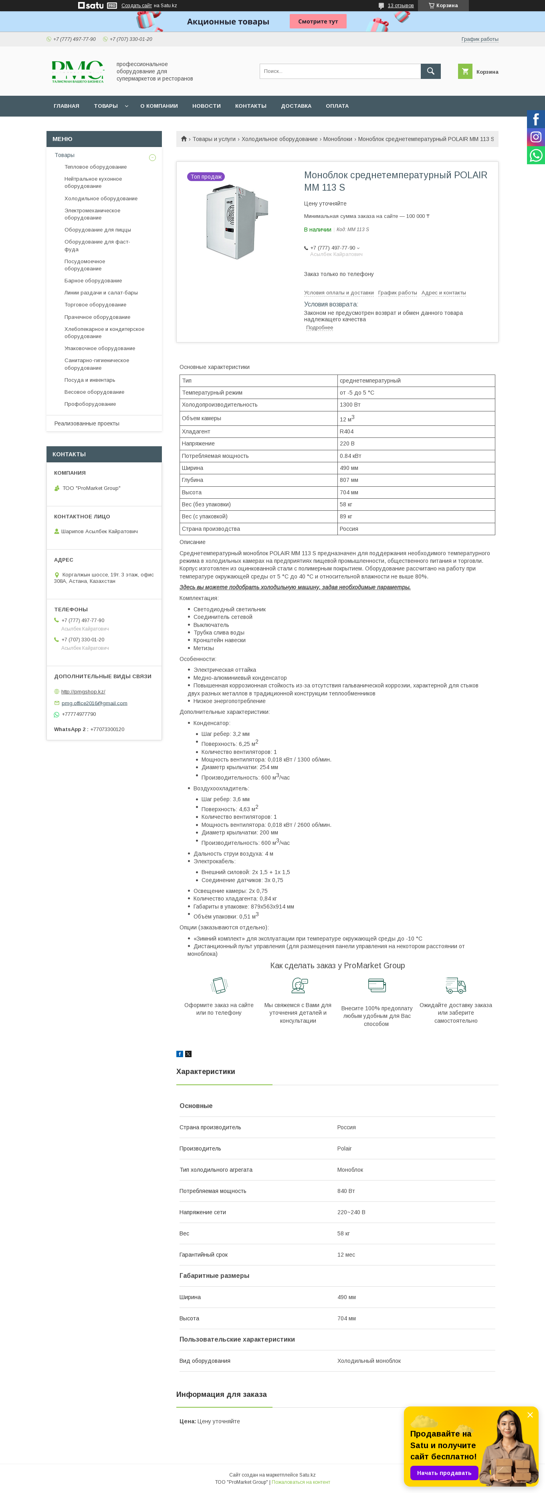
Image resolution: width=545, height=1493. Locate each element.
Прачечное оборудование (97, 317)
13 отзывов (401, 5)
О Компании (159, 106)
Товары (106, 106)
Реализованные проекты (86, 423)
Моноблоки (337, 139)
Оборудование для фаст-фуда (97, 245)
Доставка (296, 106)
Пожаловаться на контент (301, 1482)
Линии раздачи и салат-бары (101, 293)
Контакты (250, 106)
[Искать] (431, 71)
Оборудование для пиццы (98, 230)
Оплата (337, 106)
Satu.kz (307, 1475)
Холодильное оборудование (280, 139)
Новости (206, 106)
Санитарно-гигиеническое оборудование (97, 364)
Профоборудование (90, 404)
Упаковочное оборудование (100, 348)
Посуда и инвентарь (90, 380)
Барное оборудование (93, 281)
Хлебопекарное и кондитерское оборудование (104, 332)
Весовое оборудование (94, 392)
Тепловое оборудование (96, 167)
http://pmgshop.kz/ (83, 692)
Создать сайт (136, 5)
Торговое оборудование (95, 305)
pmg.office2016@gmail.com (94, 703)
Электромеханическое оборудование (92, 214)
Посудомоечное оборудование (85, 265)
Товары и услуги (214, 139)
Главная (66, 106)
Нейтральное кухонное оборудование (93, 182)
